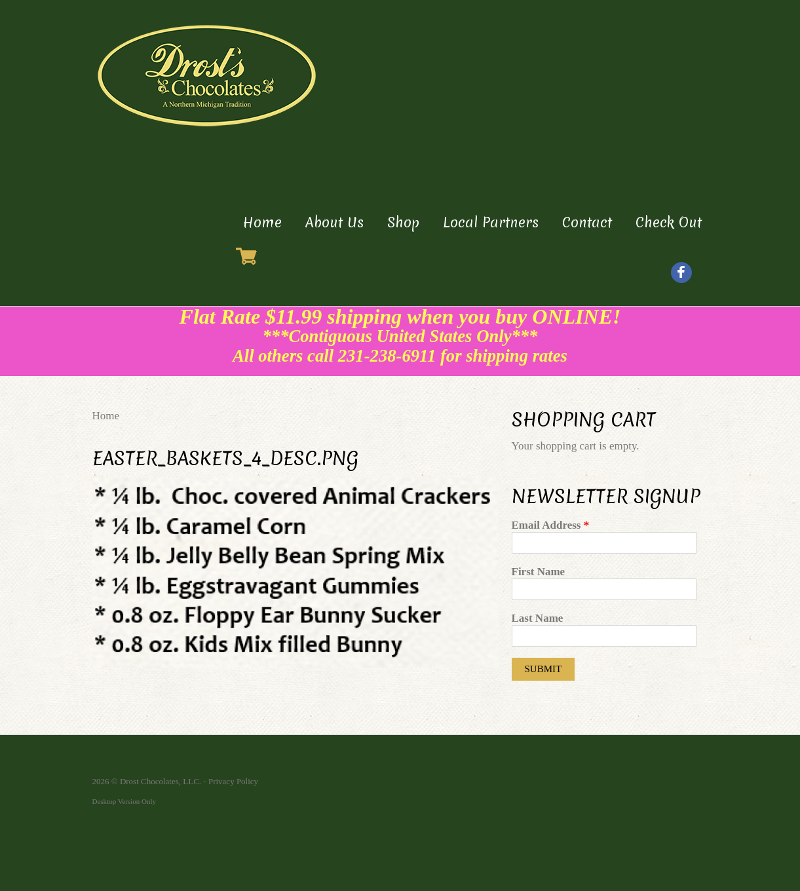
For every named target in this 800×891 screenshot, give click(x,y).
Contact (587, 222)
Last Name (537, 618)
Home (262, 222)
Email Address (551, 525)
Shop (403, 222)
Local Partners (491, 222)
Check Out (669, 222)
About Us (334, 222)
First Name (538, 571)
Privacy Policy (233, 781)
